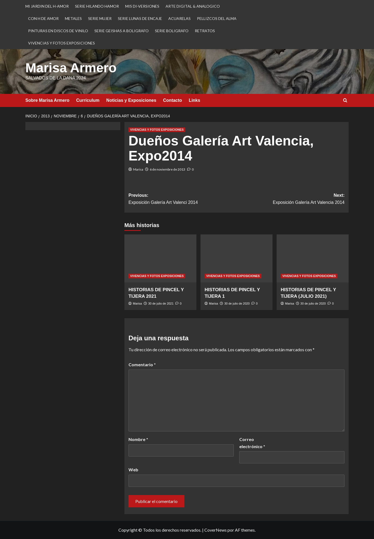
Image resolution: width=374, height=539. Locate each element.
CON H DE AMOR (43, 18)
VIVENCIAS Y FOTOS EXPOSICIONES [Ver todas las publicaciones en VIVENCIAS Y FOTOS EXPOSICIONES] (157, 129)
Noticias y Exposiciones (131, 100)
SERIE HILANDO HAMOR (97, 6)
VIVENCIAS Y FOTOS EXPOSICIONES (61, 43)
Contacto (172, 100)
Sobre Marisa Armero (47, 100)
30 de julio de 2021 (160, 303)
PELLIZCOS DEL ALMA (217, 18)
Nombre (138, 439)
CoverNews (215, 529)
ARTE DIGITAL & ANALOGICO (193, 6)
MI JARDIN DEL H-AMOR (47, 6)
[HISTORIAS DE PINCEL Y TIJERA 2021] (160, 258)
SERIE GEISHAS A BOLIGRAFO (121, 30)
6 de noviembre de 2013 (167, 169)
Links (194, 100)
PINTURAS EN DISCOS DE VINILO (58, 30)
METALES (73, 18)
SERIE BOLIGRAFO (172, 30)
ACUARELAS (179, 18)
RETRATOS (205, 30)
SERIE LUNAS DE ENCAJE (140, 18)
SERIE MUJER (100, 18)
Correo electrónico (252, 443)
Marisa (138, 169)
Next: (291, 199)
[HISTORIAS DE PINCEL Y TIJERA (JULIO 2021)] (313, 258)
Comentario (142, 364)
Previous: (182, 199)
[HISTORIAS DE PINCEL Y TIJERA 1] (237, 258)
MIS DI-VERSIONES (142, 6)
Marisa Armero (70, 68)
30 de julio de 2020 (237, 303)
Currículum (87, 100)
